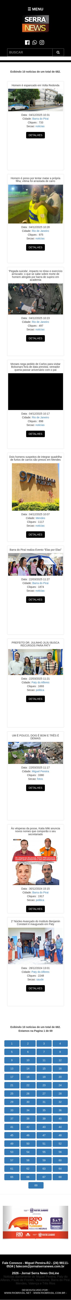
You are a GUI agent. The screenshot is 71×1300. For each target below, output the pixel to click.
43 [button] (44, 1126)
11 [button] (44, 1060)
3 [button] (44, 1043)
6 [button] (28, 1051)
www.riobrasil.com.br (49, 1292)
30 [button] (28, 1101)
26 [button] (28, 1093)
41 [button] (11, 1126)
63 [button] (44, 1168)
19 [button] (44, 1076)
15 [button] (44, 1068)
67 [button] (44, 1176)
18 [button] (28, 1076)
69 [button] (35, 1185)
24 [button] (60, 1085)
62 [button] (28, 1168)
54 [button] (28, 1151)
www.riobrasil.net (17, 1292)
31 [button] (44, 1101)
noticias (39, 126)
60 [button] (60, 1160)
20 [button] (60, 1076)
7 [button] (44, 1051)
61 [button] (11, 1168)
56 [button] (60, 1151)
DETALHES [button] (35, 135)
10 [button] (28, 1060)
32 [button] (60, 1101)
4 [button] (60, 1043)
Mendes (40, 518)
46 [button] (28, 1135)
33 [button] (11, 1110)
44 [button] (60, 1126)
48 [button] (60, 1135)
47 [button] (44, 1135)
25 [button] (11, 1093)
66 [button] (28, 1176)
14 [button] (28, 1068)
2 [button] (28, 1043)
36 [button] (60, 1110)
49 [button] (11, 1143)
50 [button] (28, 1143)
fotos (39, 778)
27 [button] (44, 1093)
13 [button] (11, 1068)
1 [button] (12, 1043)
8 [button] (60, 1051)
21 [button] (11, 1085)
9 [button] (12, 1060)
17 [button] (11, 1076)
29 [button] (11, 1101)
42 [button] (28, 1126)
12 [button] (60, 1060)
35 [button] (44, 1110)
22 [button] (28, 1085)
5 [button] (12, 1051)
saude (40, 979)
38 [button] (28, 1118)
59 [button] (44, 1160)
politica (39, 690)
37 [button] (11, 1118)
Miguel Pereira (40, 771)
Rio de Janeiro (40, 230)
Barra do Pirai (40, 118)
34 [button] (28, 1110)
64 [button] (60, 1168)
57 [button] (11, 1160)
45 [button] (11, 1135)
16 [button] (60, 1068)
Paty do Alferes (40, 682)
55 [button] (44, 1151)
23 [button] (44, 1085)
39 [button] (44, 1118)
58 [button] (28, 1160)
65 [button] (11, 1176)
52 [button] (60, 1143)
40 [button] (60, 1118)
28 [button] (60, 1093)
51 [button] (44, 1143)
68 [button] (60, 1176)
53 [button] (11, 1151)
